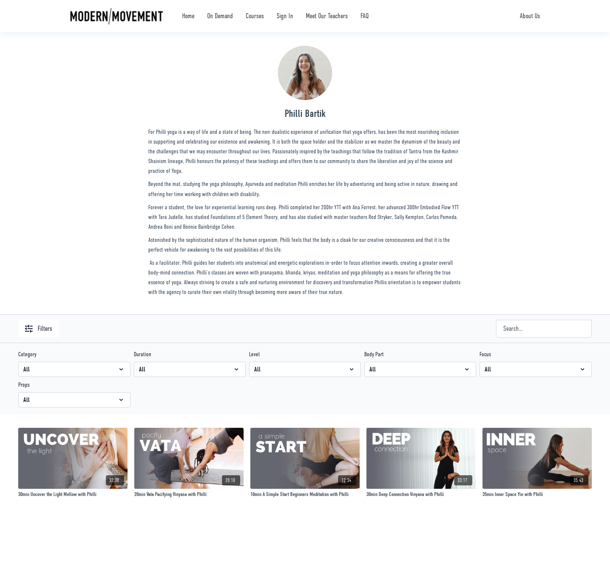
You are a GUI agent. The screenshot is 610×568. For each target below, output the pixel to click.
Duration (142, 354)
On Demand (220, 16)
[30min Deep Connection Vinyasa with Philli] (421, 494)
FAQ (364, 16)
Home (188, 16)
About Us (530, 16)
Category (27, 354)
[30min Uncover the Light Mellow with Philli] (73, 494)
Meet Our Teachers (327, 16)
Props (24, 384)
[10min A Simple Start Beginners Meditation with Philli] (305, 494)
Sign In (285, 16)
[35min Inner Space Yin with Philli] (537, 494)
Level (254, 354)
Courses (255, 16)
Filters (38, 328)
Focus (485, 354)
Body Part (374, 354)
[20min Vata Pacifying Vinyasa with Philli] (189, 494)
